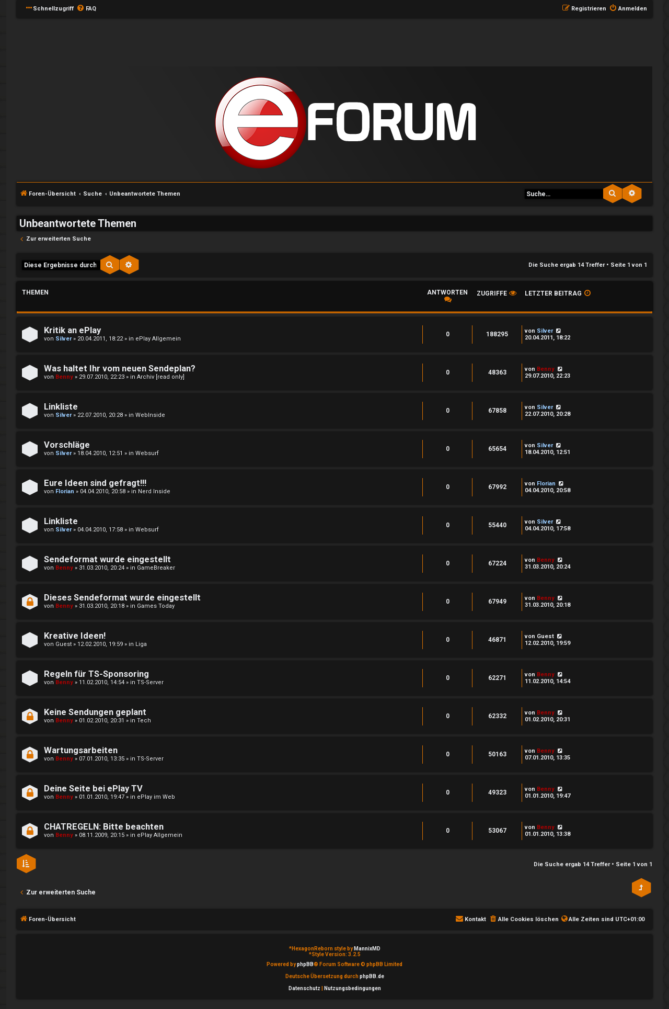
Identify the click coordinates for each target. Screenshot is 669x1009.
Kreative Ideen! (75, 636)
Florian (64, 491)
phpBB (305, 964)
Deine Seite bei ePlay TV (93, 788)
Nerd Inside (154, 491)
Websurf (147, 453)
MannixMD (367, 948)
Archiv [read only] (160, 376)
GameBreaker (156, 567)
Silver (63, 338)
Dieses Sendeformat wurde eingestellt (122, 598)
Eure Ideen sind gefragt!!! (95, 483)
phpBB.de (372, 976)
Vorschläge (67, 445)
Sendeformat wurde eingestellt (107, 559)
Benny (64, 376)
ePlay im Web (156, 796)
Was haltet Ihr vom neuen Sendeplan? (119, 368)
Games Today (156, 606)
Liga (141, 644)
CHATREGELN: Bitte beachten (104, 827)
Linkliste (61, 407)
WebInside (150, 415)
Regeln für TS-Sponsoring (96, 674)
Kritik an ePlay (72, 330)
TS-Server (150, 682)
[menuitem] (86, 9)
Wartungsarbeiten (81, 750)
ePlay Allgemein (158, 338)
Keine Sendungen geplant (95, 712)
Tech (144, 720)
